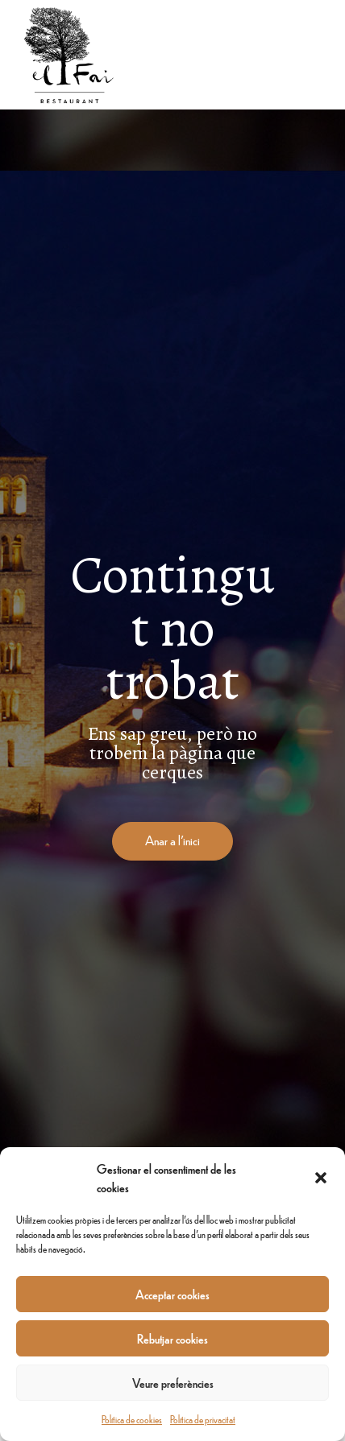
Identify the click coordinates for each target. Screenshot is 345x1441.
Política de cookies (132, 1419)
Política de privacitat (202, 1419)
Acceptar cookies (172, 1294)
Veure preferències (173, 1382)
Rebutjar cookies (172, 1338)
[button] (321, 1178)
